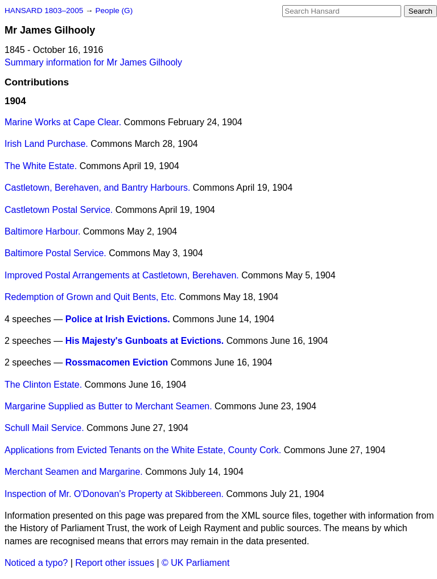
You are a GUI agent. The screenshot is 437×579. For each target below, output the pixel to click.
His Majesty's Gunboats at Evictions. (144, 341)
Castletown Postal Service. (59, 210)
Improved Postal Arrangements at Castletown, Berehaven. (122, 275)
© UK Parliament (195, 563)
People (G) (114, 10)
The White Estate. (41, 166)
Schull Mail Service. (44, 428)
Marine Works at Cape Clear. (63, 122)
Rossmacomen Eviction (116, 362)
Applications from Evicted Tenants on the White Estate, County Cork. (143, 450)
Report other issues (114, 563)
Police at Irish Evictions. (117, 319)
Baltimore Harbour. (42, 231)
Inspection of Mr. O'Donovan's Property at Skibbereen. (114, 494)
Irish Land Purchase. (46, 144)
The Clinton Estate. (43, 384)
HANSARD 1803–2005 (44, 10)
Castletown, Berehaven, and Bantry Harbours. (97, 187)
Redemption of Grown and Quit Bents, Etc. (90, 297)
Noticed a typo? (36, 563)
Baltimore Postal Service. (55, 253)
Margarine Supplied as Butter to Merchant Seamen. (108, 406)
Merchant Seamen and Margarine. (74, 472)
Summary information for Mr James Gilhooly (93, 62)
